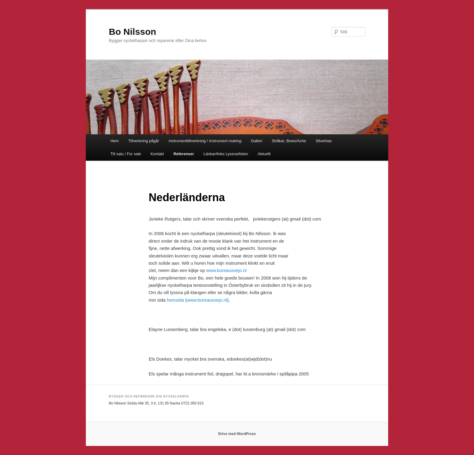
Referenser (184, 154)
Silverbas (324, 141)
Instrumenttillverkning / (205, 141)
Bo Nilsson (132, 32)
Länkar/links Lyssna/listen (225, 154)
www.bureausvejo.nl (226, 270)
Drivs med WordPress (237, 434)
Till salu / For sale (125, 154)
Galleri (256, 141)
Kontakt (157, 154)
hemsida (175, 300)
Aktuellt (264, 154)
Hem (114, 141)
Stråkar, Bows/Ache (289, 141)
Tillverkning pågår (143, 141)
